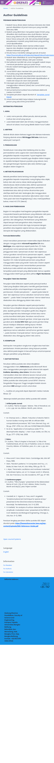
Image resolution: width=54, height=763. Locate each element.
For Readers (7, 565)
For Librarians (8, 572)
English (6, 552)
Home (5, 8)
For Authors (7, 569)
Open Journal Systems (12, 539)
